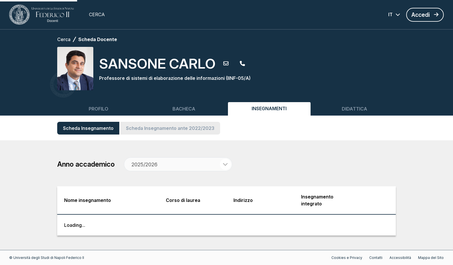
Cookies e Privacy (346, 257)
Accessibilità (400, 257)
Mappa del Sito (431, 257)
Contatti (376, 257)
